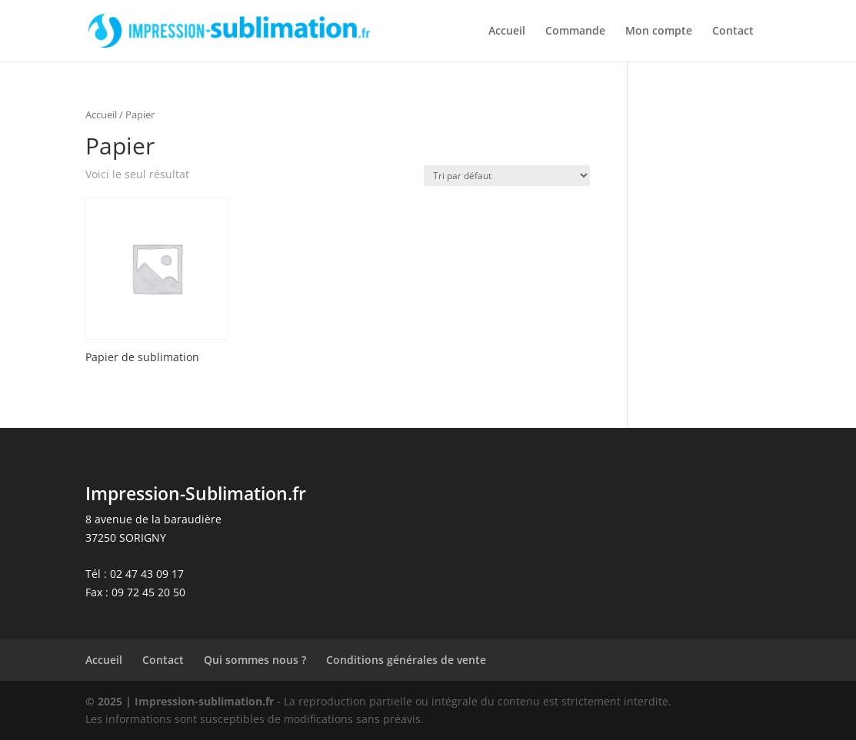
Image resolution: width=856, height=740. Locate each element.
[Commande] (507, 175)
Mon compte (658, 31)
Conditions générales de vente (406, 659)
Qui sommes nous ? (255, 659)
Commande (575, 31)
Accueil (506, 31)
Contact (733, 31)
